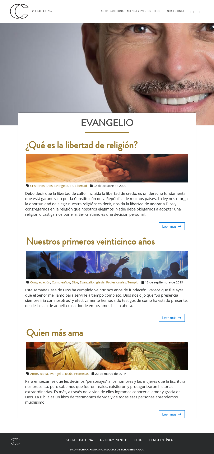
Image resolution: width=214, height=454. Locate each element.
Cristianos (37, 186)
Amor (34, 373)
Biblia (44, 373)
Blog (157, 11)
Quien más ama (54, 333)
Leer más (171, 226)
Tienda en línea (173, 11)
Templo (133, 282)
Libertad (81, 186)
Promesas (81, 373)
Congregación (40, 282)
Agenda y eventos (139, 11)
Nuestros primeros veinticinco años (90, 241)
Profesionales (116, 282)
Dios (49, 186)
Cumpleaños (61, 282)
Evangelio (61, 186)
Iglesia (99, 282)
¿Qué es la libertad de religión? (82, 145)
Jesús (69, 373)
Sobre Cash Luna (112, 11)
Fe (71, 186)
